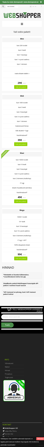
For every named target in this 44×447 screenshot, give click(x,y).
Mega (22, 210)
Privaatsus (8, 374)
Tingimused (9, 377)
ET (30, 6)
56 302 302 (9, 434)
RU (33, 6)
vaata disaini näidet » (22, 73)
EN (35, 6)
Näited (7, 367)
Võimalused (9, 363)
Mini (22, 39)
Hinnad (7, 370)
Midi (22, 96)
